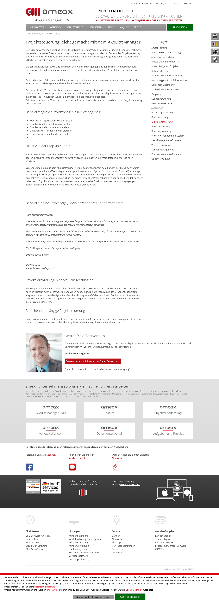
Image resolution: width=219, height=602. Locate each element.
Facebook (50, 454)
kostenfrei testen (159, 20)
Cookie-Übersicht (134, 589)
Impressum (52, 589)
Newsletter (117, 458)
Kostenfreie (113, 20)
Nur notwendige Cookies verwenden (93, 597)
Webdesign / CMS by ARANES (178, 569)
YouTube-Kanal (77, 458)
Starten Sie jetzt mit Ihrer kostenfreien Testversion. (93, 361)
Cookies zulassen (130, 596)
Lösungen (39, 33)
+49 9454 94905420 (130, 484)
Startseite (30, 33)
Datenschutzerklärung (44, 586)
